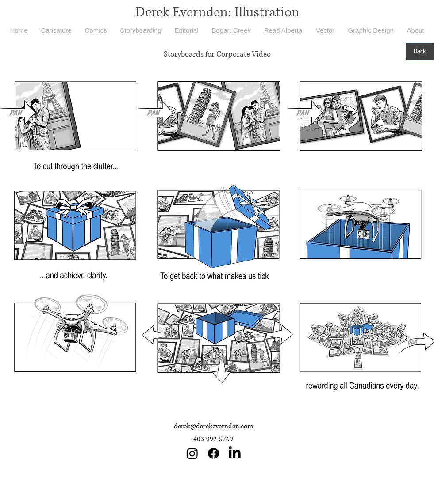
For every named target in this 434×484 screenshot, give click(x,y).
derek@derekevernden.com (213, 426)
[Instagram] (192, 453)
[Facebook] (213, 453)
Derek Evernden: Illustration (217, 12)
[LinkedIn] (234, 453)
